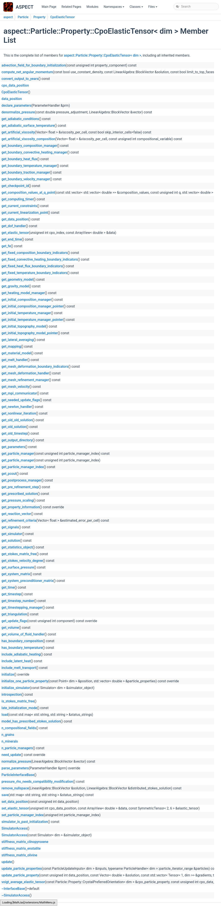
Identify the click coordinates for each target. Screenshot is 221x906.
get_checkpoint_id (15, 186)
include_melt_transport (19, 668)
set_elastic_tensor (15, 808)
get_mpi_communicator (19, 393)
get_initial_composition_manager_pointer (32, 306)
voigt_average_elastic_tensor (23, 882)
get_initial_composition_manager (26, 300)
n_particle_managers (17, 748)
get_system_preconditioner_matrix (27, 581)
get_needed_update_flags (21, 400)
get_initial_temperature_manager (26, 313)
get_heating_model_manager (23, 293)
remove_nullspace (15, 788)
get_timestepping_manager (22, 608)
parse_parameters (15, 768)
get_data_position (15, 219)
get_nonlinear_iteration (19, 413)
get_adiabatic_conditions (20, 119)
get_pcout (9, 474)
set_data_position (15, 802)
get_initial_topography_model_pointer (30, 333)
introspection (11, 695)
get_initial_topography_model (24, 326)
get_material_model (16, 353)
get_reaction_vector (16, 514)
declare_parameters (16, 106)
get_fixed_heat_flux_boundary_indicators (32, 266)
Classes (136, 8)
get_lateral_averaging (17, 340)
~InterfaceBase (13, 889)
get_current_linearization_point (25, 213)
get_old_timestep (14, 434)
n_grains (8, 735)
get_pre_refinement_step (20, 487)
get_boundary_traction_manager (26, 172)
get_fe (6, 246)
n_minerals (10, 741)
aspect (8, 17)
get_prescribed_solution (20, 494)
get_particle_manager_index (23, 467)
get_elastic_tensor (15, 233)
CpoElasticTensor (62, 17)
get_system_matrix (16, 574)
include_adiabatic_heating (21, 654)
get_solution (11, 541)
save (5, 795)
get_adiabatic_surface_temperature (28, 126)
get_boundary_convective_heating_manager (34, 152)
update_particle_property (20, 875)
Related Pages (71, 7)
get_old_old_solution (17, 420)
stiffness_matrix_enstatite (21, 849)
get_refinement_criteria (19, 521)
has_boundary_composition (22, 641)
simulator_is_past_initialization (25, 822)
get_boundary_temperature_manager (29, 166)
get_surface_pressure (18, 567)
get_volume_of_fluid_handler (23, 634)
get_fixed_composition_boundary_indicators (35, 253)
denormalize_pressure (18, 112)
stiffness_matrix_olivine (19, 855)
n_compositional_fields (19, 728)
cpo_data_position (15, 85)
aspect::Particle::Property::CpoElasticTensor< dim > (102, 55)
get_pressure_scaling (17, 500)
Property (39, 17)
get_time (8, 587)
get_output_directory (17, 440)
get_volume (10, 628)
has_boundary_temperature (22, 648)
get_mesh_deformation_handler (25, 373)
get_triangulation (14, 614)
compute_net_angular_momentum (27, 72)
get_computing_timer (17, 199)
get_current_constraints (19, 206)
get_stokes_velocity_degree (22, 561)
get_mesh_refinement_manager (25, 380)
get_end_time (12, 239)
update (7, 862)
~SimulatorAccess (15, 895)
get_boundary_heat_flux (19, 159)
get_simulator (12, 534)
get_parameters (13, 447)
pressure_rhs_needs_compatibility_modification (37, 782)
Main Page (49, 7)
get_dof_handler (14, 226)
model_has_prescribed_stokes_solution (31, 721)
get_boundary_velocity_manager (26, 179)
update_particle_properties (22, 869)
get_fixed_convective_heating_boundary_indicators (40, 259)
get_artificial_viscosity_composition (28, 139)
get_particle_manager (18, 454)
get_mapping (11, 346)
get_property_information (20, 507)
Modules (92, 7)
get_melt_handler (14, 360)
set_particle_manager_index (23, 815)
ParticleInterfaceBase (18, 775)
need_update (11, 755)
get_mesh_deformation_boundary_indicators (35, 367)
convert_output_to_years (20, 79)
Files (153, 8)
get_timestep (11, 594)
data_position (12, 99)
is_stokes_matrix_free (18, 701)
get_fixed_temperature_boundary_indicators (34, 273)
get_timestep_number (18, 601)
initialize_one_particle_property (25, 681)
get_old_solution (14, 427)
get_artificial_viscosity (18, 132)
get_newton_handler (17, 407)
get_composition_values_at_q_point (28, 193)
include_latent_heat (16, 661)
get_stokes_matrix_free (19, 554)
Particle (23, 17)
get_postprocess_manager (21, 480)
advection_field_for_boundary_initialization (34, 65)
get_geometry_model (17, 280)
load (5, 715)
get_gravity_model (15, 286)
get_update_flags (14, 621)
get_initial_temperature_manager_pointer (32, 320)
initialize (8, 674)
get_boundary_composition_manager (29, 146)
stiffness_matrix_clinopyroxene (25, 842)
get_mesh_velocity (15, 387)
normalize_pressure (16, 761)
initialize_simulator (16, 688)
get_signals (10, 527)
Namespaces (114, 8)
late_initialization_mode (19, 708)
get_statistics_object (17, 547)
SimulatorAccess (14, 828)
